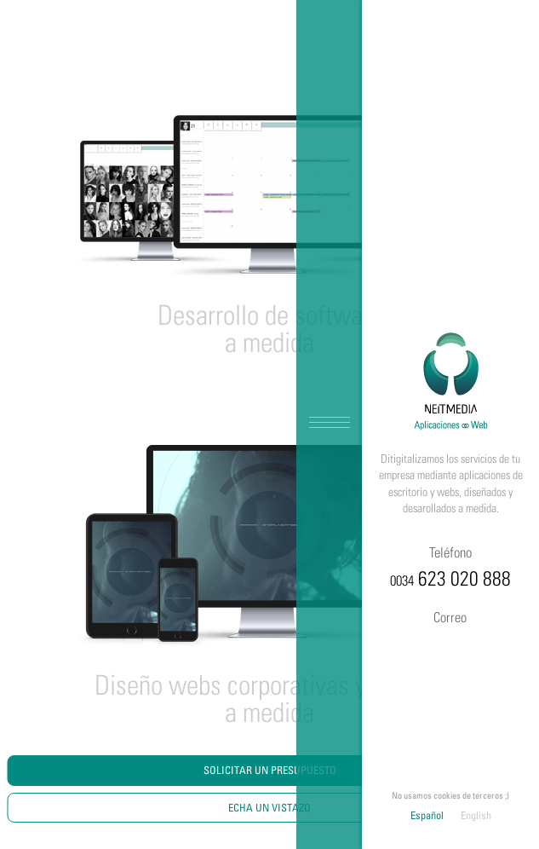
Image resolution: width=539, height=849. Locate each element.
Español (427, 815)
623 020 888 (450, 565)
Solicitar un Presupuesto (270, 770)
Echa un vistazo (269, 807)
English (476, 815)
